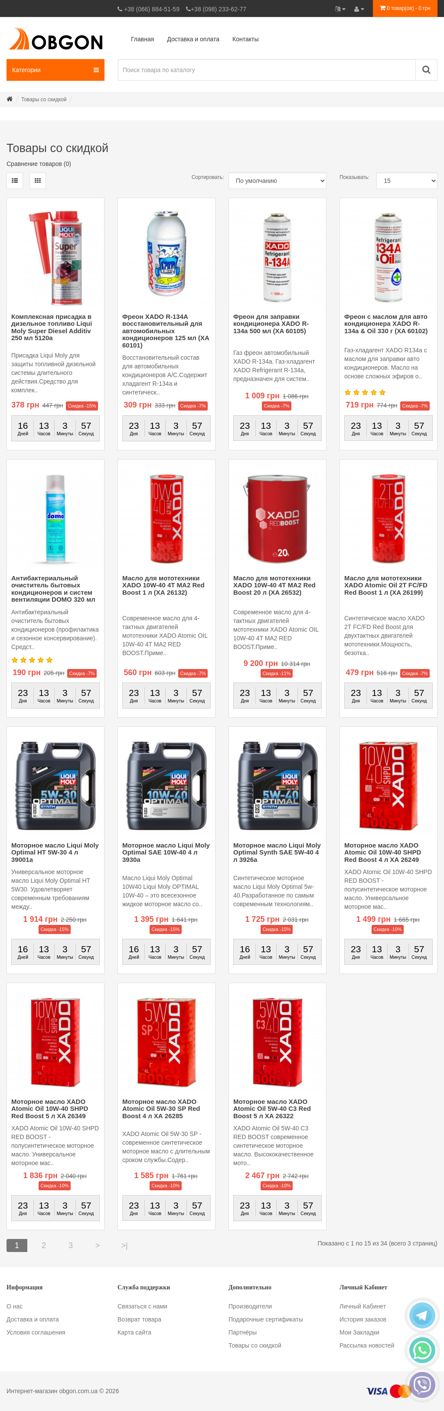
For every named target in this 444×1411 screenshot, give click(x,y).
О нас (15, 1306)
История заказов (363, 1319)
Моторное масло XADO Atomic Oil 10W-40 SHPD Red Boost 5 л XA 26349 (49, 1109)
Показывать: (351, 177)
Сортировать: (203, 177)
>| (124, 1245)
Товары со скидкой (255, 1345)
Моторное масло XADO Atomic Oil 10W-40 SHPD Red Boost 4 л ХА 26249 (382, 852)
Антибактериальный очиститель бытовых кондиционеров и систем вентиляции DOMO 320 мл (53, 588)
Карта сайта (134, 1332)
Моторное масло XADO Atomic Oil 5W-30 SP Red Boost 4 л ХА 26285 (161, 1109)
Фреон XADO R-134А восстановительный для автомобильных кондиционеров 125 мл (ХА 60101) (165, 331)
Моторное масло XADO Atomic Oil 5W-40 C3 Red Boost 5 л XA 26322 (272, 1109)
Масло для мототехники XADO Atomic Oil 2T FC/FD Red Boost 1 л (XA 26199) (386, 585)
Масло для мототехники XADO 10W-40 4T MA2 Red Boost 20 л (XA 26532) (274, 585)
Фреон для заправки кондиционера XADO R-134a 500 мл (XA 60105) (271, 324)
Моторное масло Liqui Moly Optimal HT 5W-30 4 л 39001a (55, 852)
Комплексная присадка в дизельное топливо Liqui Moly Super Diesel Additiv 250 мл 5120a (51, 327)
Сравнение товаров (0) (39, 163)
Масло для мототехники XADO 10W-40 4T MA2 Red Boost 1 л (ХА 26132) (163, 585)
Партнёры (243, 1332)
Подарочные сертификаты (266, 1319)
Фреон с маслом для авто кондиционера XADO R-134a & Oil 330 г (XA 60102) (386, 324)
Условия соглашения (36, 1332)
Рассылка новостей (367, 1345)
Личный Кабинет (363, 1306)
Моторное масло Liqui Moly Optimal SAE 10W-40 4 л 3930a (166, 852)
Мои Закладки (359, 1332)
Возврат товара (139, 1319)
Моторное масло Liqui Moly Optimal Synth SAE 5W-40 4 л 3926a (277, 852)
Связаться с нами (142, 1306)
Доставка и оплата (33, 1319)
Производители (250, 1306)
